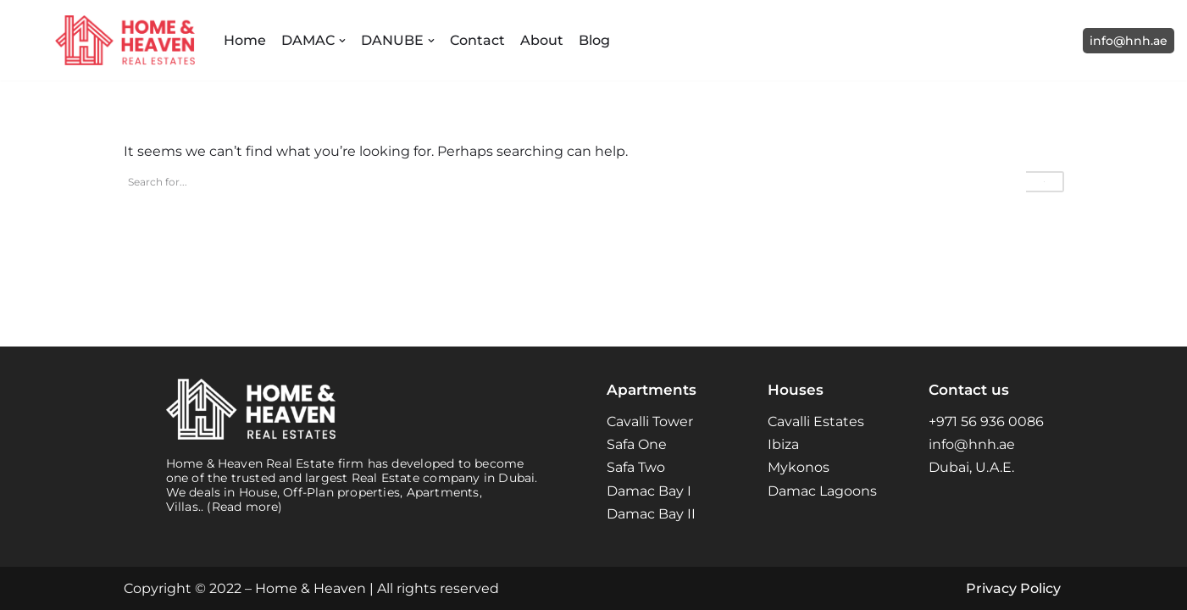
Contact (477, 40)
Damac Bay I (649, 491)
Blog (594, 40)
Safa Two (636, 467)
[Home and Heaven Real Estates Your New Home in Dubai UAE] (125, 40)
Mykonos (798, 467)
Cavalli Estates (816, 421)
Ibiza (783, 444)
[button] (342, 40)
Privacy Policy (1013, 588)
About (541, 40)
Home (245, 40)
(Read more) (244, 506)
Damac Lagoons (822, 491)
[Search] (575, 181)
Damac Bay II (651, 514)
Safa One (637, 444)
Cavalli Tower (650, 421)
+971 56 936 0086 (986, 421)
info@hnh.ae (1129, 40)
